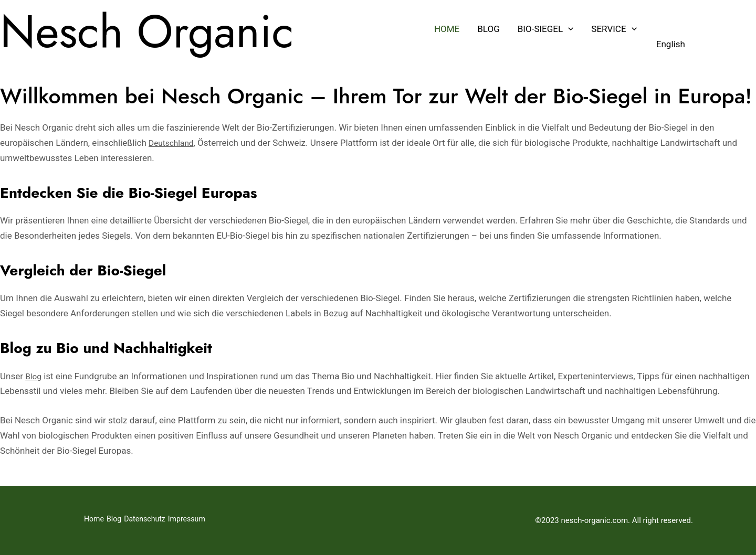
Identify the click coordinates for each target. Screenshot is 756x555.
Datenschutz (158, 520)
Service (613, 29)
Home (446, 29)
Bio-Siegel (546, 29)
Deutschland (173, 142)
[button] (568, 29)
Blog (488, 29)
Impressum (208, 520)
